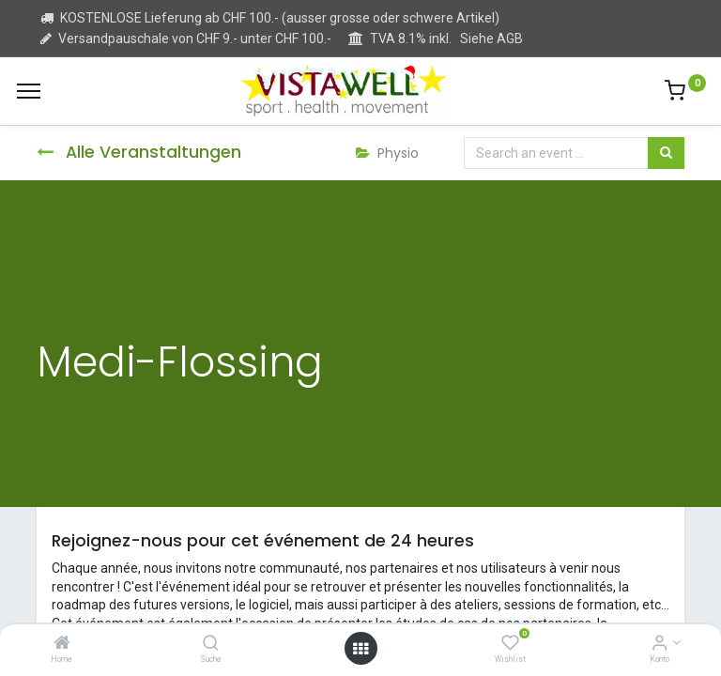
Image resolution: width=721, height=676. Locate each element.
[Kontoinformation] (659, 644)
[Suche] (211, 644)
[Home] (62, 644)
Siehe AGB (491, 38)
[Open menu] (360, 649)
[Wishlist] (510, 644)
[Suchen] (666, 153)
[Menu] (28, 91)
